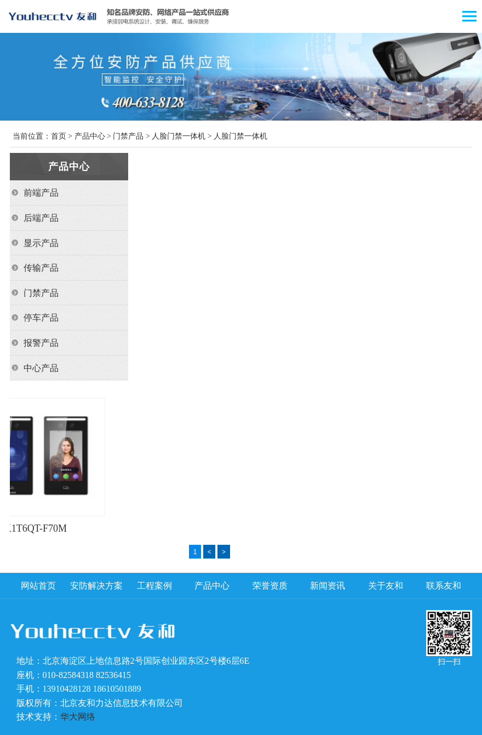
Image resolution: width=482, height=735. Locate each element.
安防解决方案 (96, 585)
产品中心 (89, 136)
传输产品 (41, 267)
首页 (58, 136)
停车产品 (41, 317)
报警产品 (41, 342)
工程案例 (154, 585)
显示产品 (41, 243)
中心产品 (41, 368)
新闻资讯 (327, 585)
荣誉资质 (270, 585)
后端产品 (41, 218)
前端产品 (41, 192)
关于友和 (385, 585)
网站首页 (38, 585)
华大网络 (77, 716)
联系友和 (443, 585)
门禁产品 (128, 136)
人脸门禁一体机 (178, 136)
